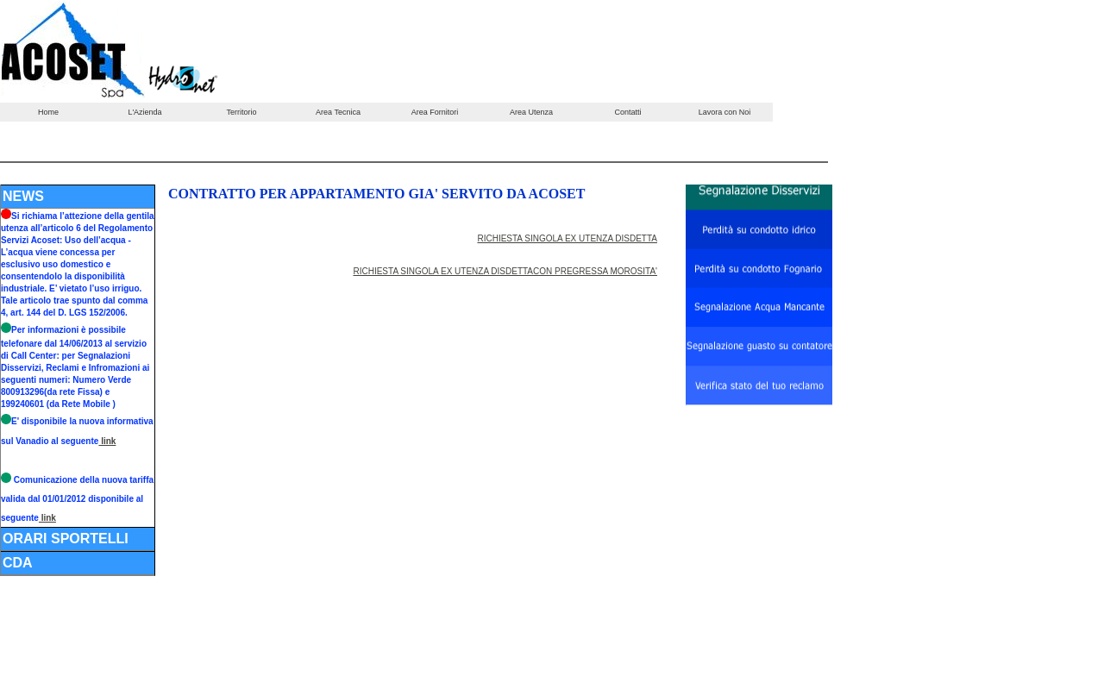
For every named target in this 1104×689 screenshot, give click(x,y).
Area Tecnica (338, 112)
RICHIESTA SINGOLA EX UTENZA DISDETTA (567, 238)
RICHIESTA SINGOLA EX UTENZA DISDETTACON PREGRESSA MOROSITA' (505, 271)
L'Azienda (144, 112)
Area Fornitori (435, 112)
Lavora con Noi (725, 112)
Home (48, 112)
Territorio (241, 112)
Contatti (627, 112)
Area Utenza (531, 112)
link (107, 441)
